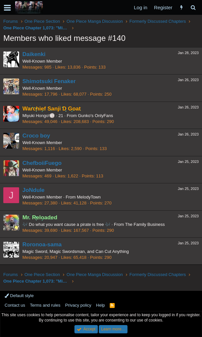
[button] (7, 7)
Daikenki (33, 54)
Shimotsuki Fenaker (49, 81)
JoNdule (33, 190)
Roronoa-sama (42, 244)
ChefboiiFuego (42, 163)
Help (100, 305)
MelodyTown (89, 197)
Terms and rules (45, 305)
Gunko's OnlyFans (95, 115)
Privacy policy (78, 305)
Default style (19, 295)
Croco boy (36, 136)
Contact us (15, 305)
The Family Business (145, 224)
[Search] (193, 7)
